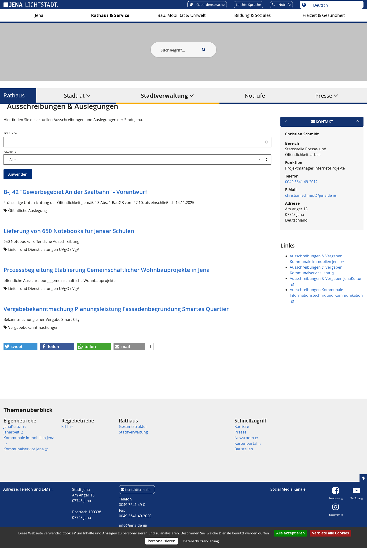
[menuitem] (31, 435)
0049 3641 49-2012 (301, 204)
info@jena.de (132, 525)
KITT (67, 426)
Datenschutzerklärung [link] (201, 541)
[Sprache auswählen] (335, 5)
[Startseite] (9, 115)
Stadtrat (74, 95)
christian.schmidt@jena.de (310, 218)
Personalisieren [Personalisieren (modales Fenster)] (161, 541)
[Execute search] (203, 49)
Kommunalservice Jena (26, 449)
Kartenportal (248, 443)
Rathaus (14, 95)
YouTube (356, 497)
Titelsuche (10, 156)
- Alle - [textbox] (134, 182)
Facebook (335, 497)
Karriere (242, 426)
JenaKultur (15, 426)
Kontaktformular (138, 489)
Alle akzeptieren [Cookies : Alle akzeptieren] (290, 533)
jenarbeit (13, 432)
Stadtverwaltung (164, 96)
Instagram (335, 513)
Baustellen (244, 449)
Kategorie (10, 174)
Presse (323, 95)
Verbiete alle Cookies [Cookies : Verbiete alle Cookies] (330, 533)
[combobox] (137, 182)
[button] (20, 369)
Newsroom (246, 437)
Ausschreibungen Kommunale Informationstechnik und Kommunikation (326, 318)
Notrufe (255, 95)
